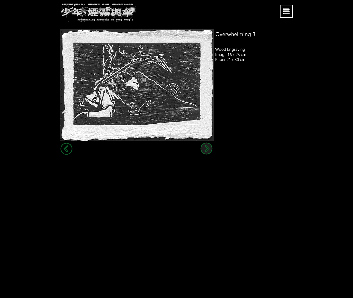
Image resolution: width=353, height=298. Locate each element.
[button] (286, 11)
